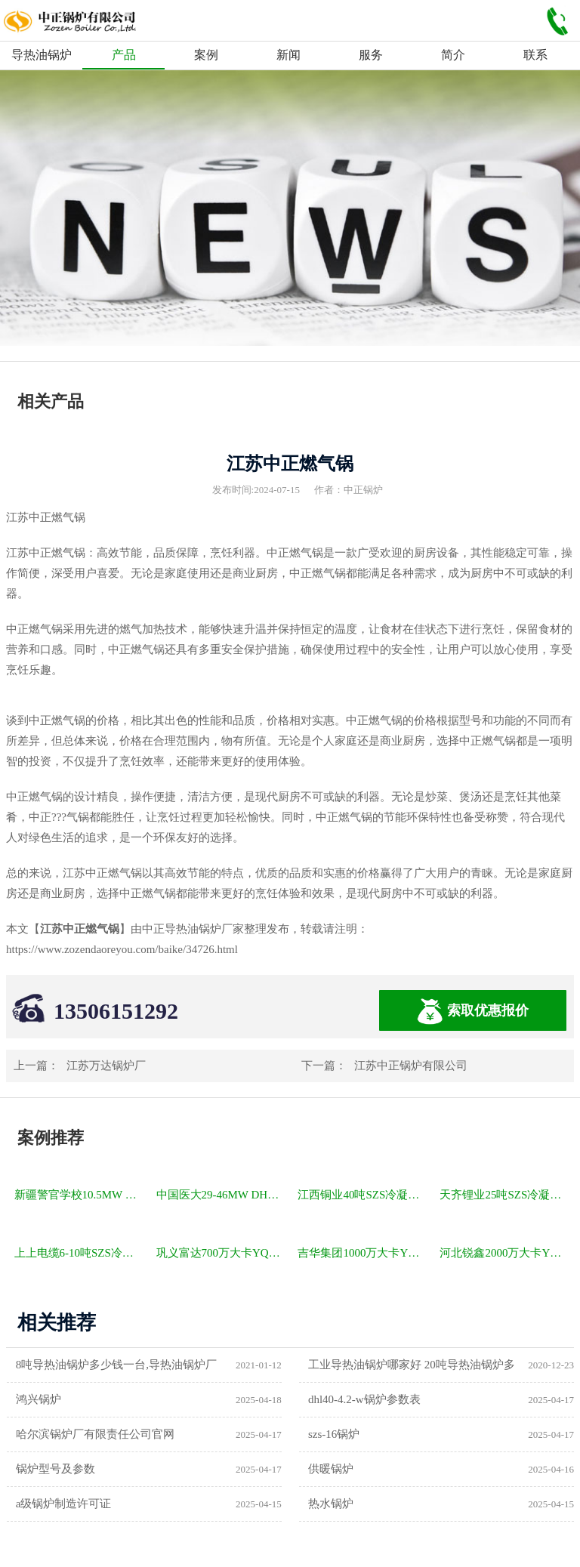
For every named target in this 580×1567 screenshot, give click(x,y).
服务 (371, 54)
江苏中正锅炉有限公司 (410, 1066)
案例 (206, 54)
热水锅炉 (330, 1504)
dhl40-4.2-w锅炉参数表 (364, 1399)
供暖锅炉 (330, 1469)
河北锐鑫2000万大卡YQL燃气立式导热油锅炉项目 (504, 1253)
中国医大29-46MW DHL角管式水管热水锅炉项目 (220, 1195)
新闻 (288, 54)
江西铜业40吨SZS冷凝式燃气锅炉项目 (362, 1195)
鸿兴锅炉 (38, 1399)
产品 (124, 54)
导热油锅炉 (41, 54)
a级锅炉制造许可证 (64, 1504)
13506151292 (116, 1010)
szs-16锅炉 (333, 1434)
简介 (453, 54)
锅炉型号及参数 (55, 1469)
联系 (535, 54)
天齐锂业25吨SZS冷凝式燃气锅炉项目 (504, 1195)
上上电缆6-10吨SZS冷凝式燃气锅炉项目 (78, 1253)
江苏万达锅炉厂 (106, 1066)
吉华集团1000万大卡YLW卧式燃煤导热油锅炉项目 (362, 1253)
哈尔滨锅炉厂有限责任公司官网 (95, 1434)
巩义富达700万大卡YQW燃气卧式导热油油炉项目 (220, 1253)
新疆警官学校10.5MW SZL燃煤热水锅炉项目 (78, 1195)
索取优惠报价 (473, 1011)
